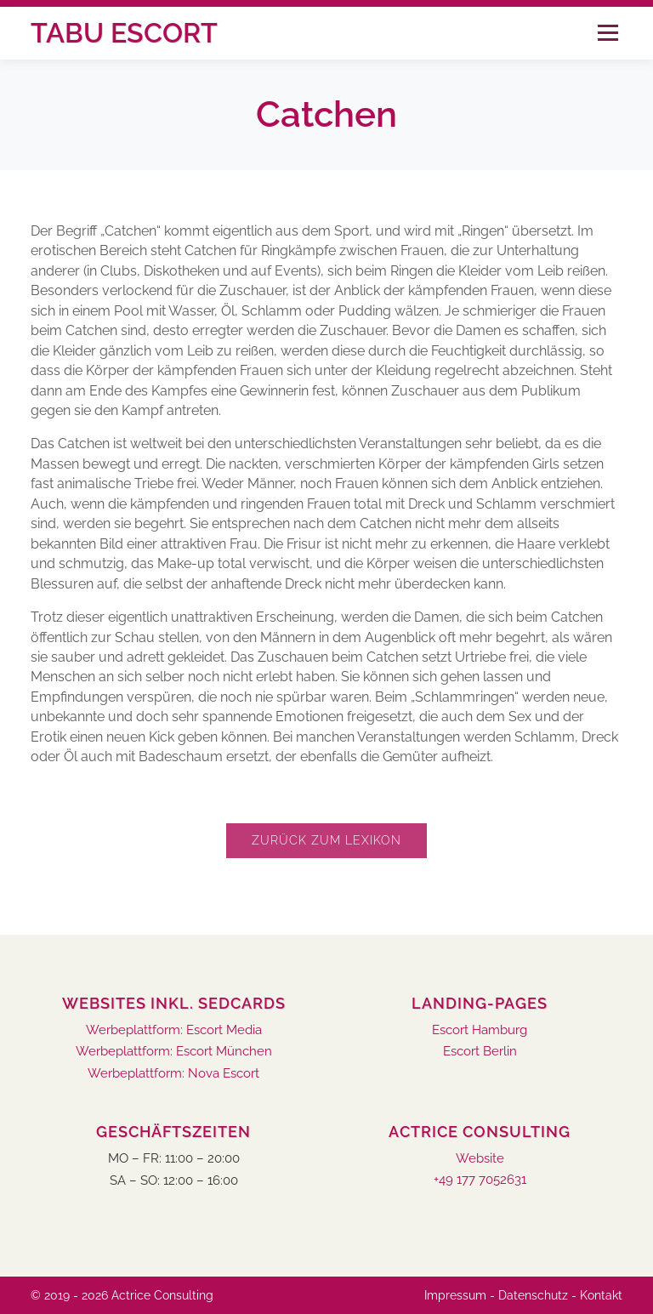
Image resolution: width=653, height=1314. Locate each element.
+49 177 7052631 (480, 1180)
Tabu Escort (124, 32)
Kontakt (601, 1295)
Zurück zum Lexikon (326, 840)
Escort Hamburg (479, 1030)
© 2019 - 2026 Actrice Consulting (122, 1295)
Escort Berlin (480, 1051)
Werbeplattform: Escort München (174, 1051)
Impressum (455, 1295)
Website (480, 1158)
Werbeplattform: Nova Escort (173, 1073)
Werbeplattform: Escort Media (174, 1030)
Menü (607, 33)
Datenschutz (533, 1295)
